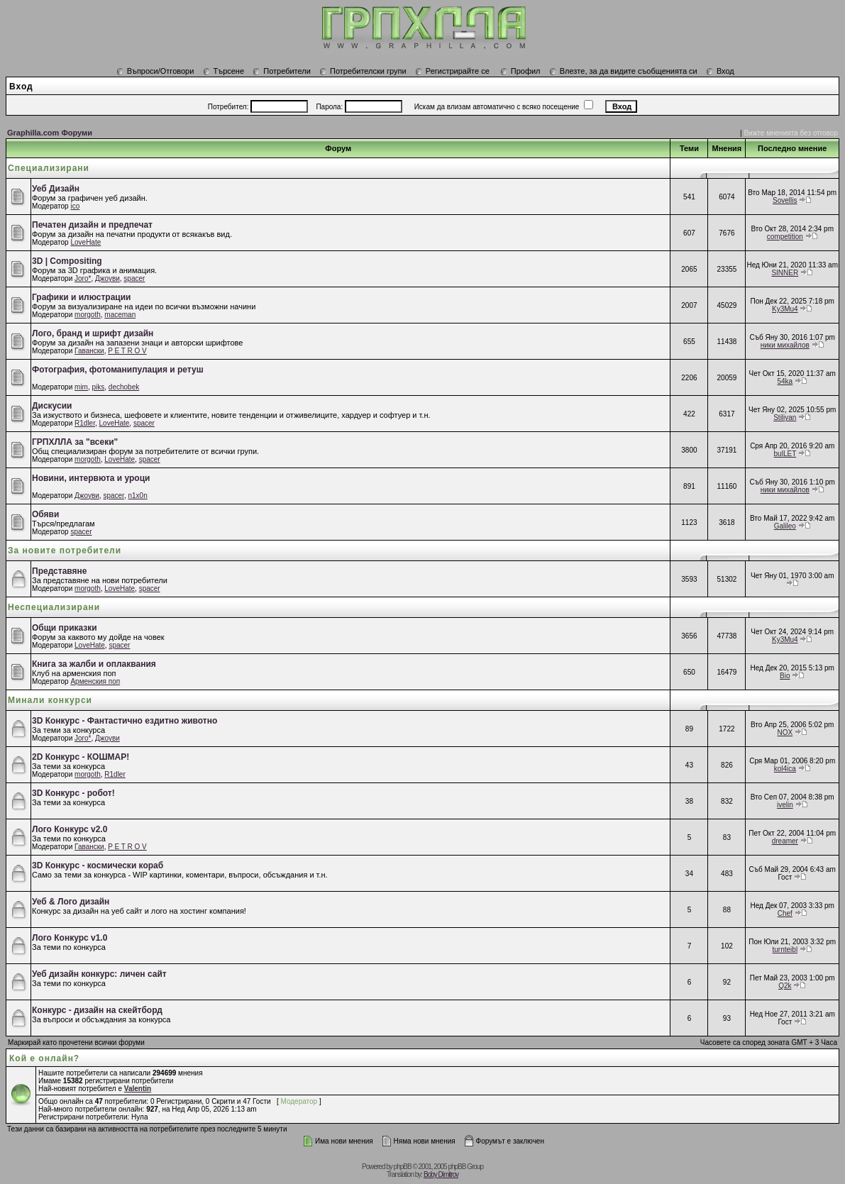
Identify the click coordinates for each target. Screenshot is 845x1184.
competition (785, 236)
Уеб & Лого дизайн (70, 902)
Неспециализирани (54, 607)
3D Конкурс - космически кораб (97, 865)
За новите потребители (64, 550)
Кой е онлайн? (44, 1058)
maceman (120, 315)
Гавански (89, 351)
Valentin (137, 1088)
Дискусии (52, 406)
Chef (785, 913)
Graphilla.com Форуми (49, 132)
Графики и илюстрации (81, 297)
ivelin (785, 805)
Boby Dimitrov (441, 1174)
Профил (520, 71)
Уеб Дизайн (55, 189)
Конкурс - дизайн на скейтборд (97, 1010)
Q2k (784, 986)
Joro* (82, 278)
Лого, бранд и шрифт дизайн (92, 333)
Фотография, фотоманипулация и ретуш (118, 370)
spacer (134, 278)
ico (74, 206)
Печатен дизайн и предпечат (92, 225)
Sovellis (785, 200)
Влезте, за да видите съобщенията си (623, 71)
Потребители (282, 71)
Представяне (59, 571)
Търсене (224, 71)
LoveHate (85, 242)
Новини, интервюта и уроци (91, 478)
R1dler (84, 423)
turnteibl (785, 949)
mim (81, 387)
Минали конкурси (50, 700)
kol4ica (785, 769)
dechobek (124, 387)
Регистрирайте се (452, 71)
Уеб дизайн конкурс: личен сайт (99, 974)
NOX (784, 732)
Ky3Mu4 (785, 309)
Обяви (45, 514)
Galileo (785, 526)
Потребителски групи (363, 71)
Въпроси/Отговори (155, 71)
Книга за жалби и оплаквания (94, 664)
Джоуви (107, 278)
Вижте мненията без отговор (791, 133)
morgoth (87, 315)
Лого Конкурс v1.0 (69, 938)
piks (98, 387)
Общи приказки (64, 628)
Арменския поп (95, 681)
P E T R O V (127, 351)
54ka (784, 381)
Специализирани (48, 168)
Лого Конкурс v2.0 (69, 829)
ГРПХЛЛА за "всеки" (75, 442)
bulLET (785, 454)
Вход (720, 71)
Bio (785, 676)
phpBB (403, 1167)
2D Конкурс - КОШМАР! (80, 757)
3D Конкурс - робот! (73, 793)
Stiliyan (784, 417)
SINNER (784, 273)
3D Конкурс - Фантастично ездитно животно (124, 721)
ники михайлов (785, 345)
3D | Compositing (67, 261)
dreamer (785, 841)
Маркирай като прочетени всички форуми (76, 1042)
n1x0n (137, 495)
